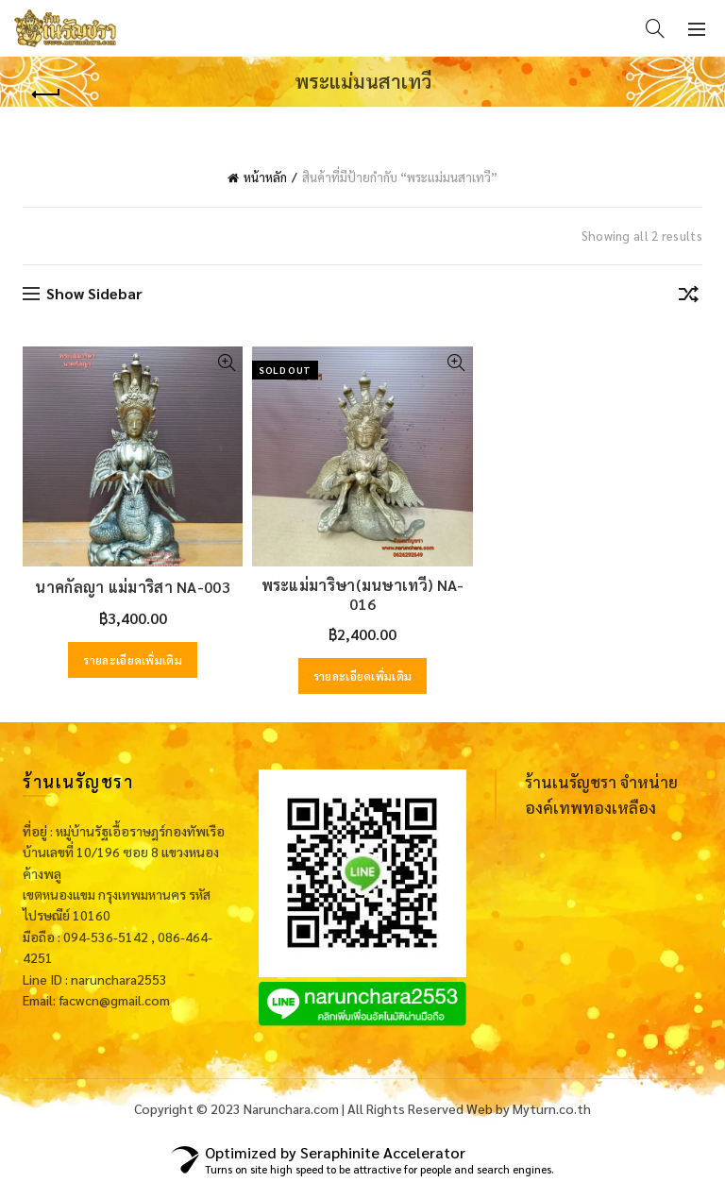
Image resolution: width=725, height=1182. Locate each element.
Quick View (226, 363)
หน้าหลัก (265, 177)
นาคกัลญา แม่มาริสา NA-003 (132, 587)
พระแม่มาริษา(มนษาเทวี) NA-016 (362, 594)
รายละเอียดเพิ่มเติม (132, 659)
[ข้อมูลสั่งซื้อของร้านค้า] (688, 297)
